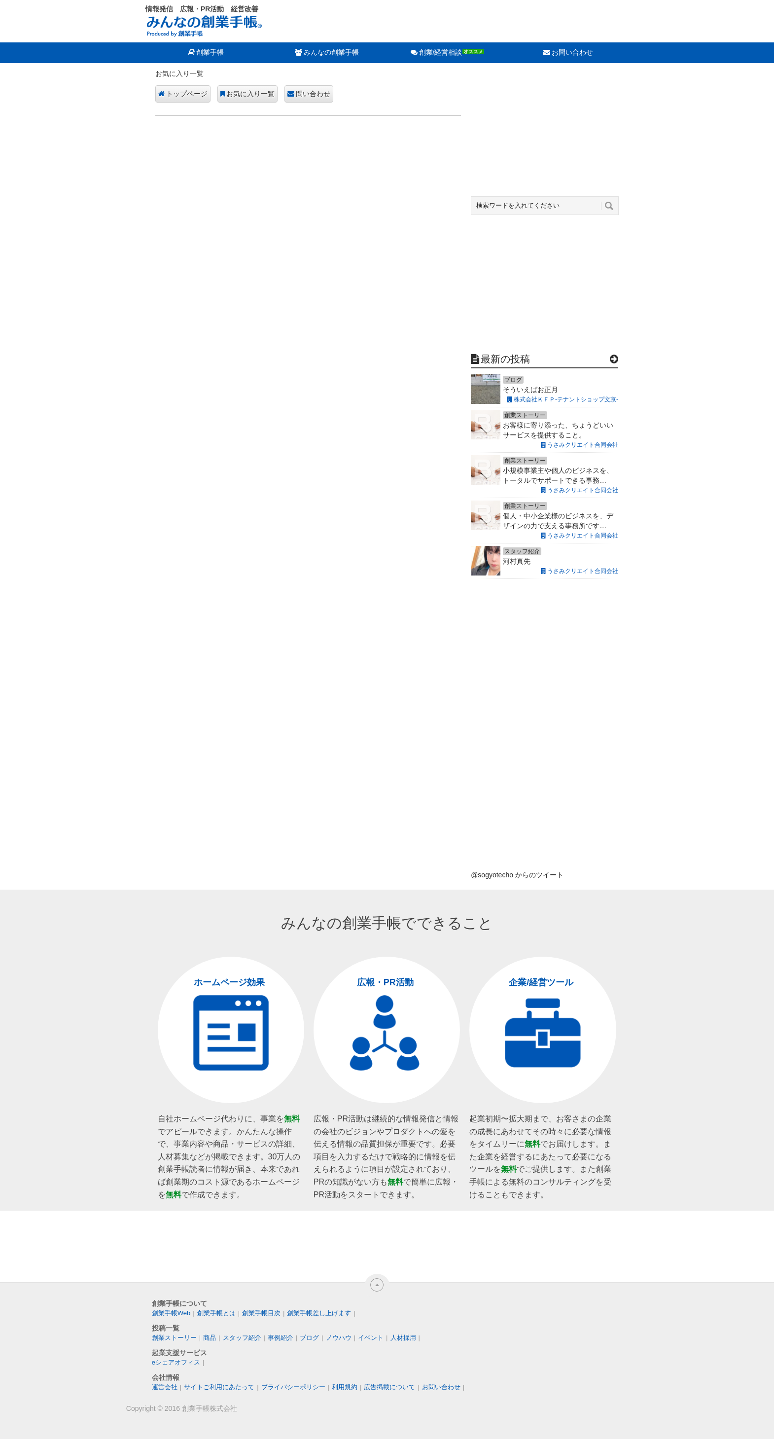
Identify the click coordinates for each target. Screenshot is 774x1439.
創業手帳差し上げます (319, 1313)
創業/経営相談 (440, 52)
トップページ (187, 93)
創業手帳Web (171, 1313)
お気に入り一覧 (250, 93)
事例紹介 (280, 1337)
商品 (209, 1337)
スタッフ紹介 (242, 1337)
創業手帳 (210, 52)
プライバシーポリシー (293, 1387)
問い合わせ (313, 93)
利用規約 (344, 1387)
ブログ (309, 1337)
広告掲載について (389, 1387)
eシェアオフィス (176, 1362)
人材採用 (403, 1337)
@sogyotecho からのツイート (517, 875)
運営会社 (164, 1387)
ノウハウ (339, 1337)
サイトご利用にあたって (219, 1387)
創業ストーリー (174, 1337)
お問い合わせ (572, 52)
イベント (371, 1337)
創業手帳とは (216, 1313)
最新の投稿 (505, 359)
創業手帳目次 (261, 1313)
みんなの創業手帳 (331, 52)
